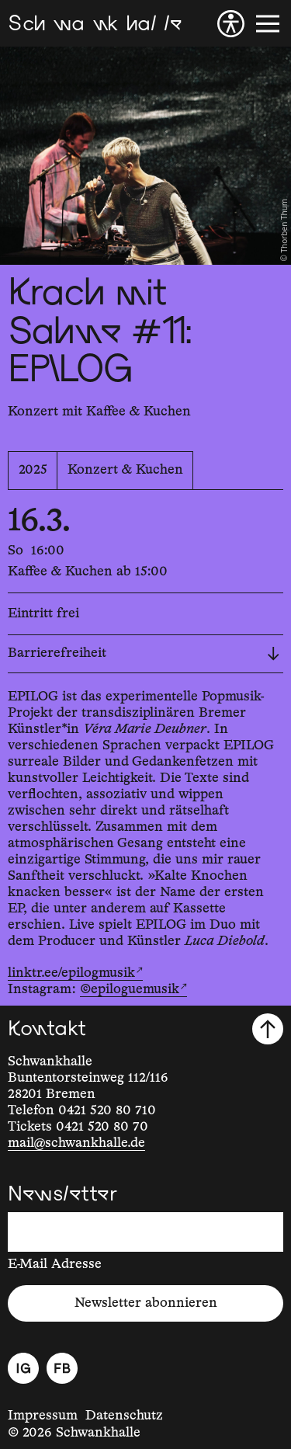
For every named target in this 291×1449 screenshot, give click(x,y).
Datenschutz (124, 1416)
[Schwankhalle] (95, 23)
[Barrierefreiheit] (230, 23)
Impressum (43, 1416)
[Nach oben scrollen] (267, 1028)
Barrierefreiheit (143, 653)
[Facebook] (62, 1368)
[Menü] (267, 23)
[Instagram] (23, 1368)
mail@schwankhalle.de (76, 1143)
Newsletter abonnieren (145, 1303)
